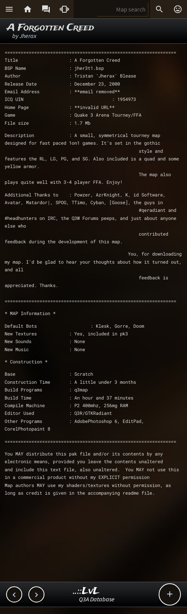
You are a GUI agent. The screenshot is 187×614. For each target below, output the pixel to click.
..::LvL (86, 591)
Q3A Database (97, 599)
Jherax (28, 36)
